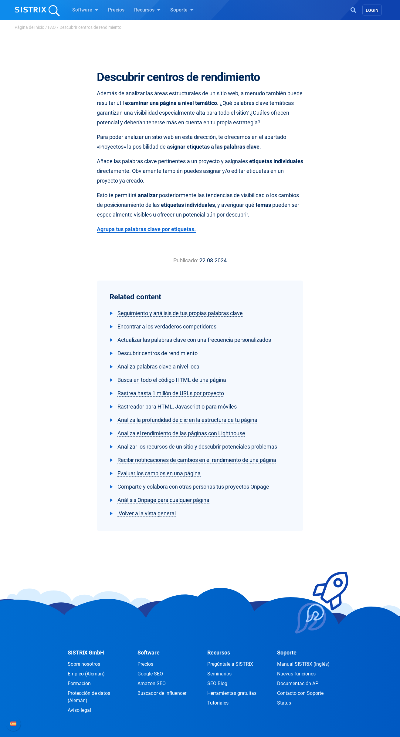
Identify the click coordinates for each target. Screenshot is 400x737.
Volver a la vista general (146, 513)
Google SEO (150, 674)
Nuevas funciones (296, 674)
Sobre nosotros (84, 664)
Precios (116, 10)
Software (85, 10)
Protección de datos (89, 696)
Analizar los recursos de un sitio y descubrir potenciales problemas (197, 446)
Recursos (147, 10)
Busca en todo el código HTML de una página (171, 380)
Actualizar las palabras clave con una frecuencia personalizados (194, 340)
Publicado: (185, 260)
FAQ (52, 27)
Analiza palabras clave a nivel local (159, 366)
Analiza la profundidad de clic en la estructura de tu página (187, 420)
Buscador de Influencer (161, 693)
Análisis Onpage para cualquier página (163, 500)
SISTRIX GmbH (86, 652)
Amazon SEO (151, 683)
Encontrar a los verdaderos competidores (166, 326)
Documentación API (298, 683)
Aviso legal (79, 710)
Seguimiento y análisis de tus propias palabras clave (180, 313)
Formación (79, 683)
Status (284, 703)
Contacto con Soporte (300, 693)
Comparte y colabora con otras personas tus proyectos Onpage (193, 486)
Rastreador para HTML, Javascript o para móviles (177, 406)
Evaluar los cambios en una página (159, 473)
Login (372, 10)
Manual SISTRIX (303, 664)
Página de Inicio (29, 27)
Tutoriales (218, 703)
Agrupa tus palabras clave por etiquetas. (146, 229)
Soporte (182, 10)
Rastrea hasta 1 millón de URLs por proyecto (170, 393)
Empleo (86, 674)
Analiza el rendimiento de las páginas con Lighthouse (181, 433)
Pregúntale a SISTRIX (230, 664)
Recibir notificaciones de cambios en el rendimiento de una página (196, 460)
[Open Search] (353, 9)
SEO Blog (217, 683)
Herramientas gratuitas (231, 693)
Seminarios (219, 674)
